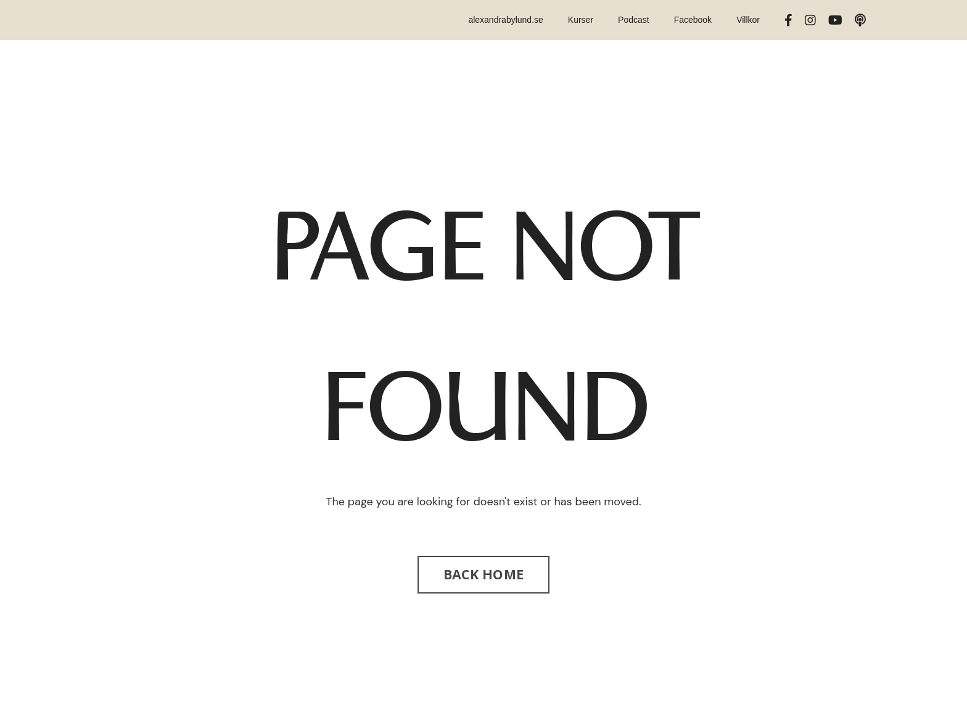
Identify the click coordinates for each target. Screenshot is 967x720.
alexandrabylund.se (505, 20)
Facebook (693, 20)
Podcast (633, 20)
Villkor (748, 20)
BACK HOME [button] (483, 574)
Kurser (580, 20)
